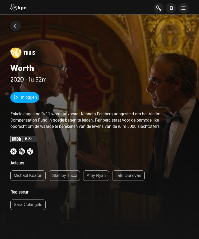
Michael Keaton (28, 175)
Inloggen (25, 97)
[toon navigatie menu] (183, 8)
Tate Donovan (128, 175)
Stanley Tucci (64, 175)
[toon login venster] (171, 8)
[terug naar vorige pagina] (15, 26)
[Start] (18, 8)
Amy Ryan (96, 175)
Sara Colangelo (28, 204)
